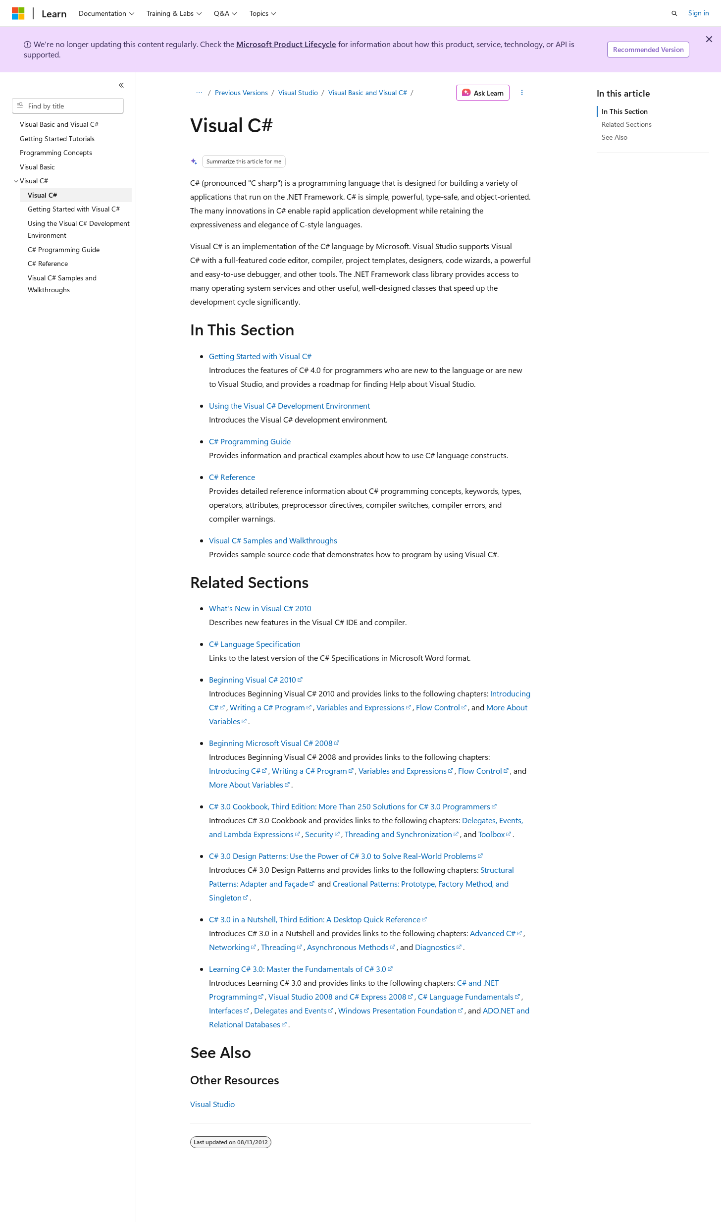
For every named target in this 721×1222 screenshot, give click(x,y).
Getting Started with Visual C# (260, 356)
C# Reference (232, 477)
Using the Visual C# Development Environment (289, 405)
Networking (229, 947)
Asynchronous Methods (348, 947)
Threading (278, 947)
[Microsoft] (18, 13)
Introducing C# (234, 770)
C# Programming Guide (250, 441)
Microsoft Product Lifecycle (286, 44)
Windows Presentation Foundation (397, 1010)
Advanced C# (492, 933)
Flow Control (438, 707)
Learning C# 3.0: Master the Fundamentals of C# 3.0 (297, 968)
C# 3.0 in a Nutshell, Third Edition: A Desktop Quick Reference (314, 919)
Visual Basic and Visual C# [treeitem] (59, 124)
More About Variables (246, 784)
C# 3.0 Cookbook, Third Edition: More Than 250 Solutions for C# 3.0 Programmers (349, 806)
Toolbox (491, 834)
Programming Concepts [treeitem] (56, 152)
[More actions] (522, 93)
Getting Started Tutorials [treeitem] (57, 138)
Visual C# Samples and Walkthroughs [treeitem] (62, 284)
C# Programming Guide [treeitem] (64, 249)
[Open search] (674, 13)
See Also (614, 137)
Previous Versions (241, 92)
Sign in (698, 12)
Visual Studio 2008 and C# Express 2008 (337, 996)
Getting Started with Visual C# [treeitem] (74, 208)
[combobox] (68, 106)
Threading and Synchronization (398, 834)
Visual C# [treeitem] (42, 195)
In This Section (625, 111)
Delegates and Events (290, 1010)
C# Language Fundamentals (466, 996)
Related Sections (627, 124)
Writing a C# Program (267, 707)
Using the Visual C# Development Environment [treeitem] (79, 229)
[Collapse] (121, 85)
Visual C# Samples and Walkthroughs (273, 540)
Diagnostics (435, 947)
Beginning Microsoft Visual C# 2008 (271, 743)
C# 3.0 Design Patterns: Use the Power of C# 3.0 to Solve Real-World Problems (342, 855)
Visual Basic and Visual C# (367, 92)
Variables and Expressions (360, 707)
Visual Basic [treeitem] (37, 166)
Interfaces (226, 1010)
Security (319, 834)
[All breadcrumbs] (198, 93)
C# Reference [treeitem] (48, 263)
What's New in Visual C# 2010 (260, 608)
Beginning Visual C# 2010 (252, 679)
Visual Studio (298, 92)
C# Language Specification (255, 643)
